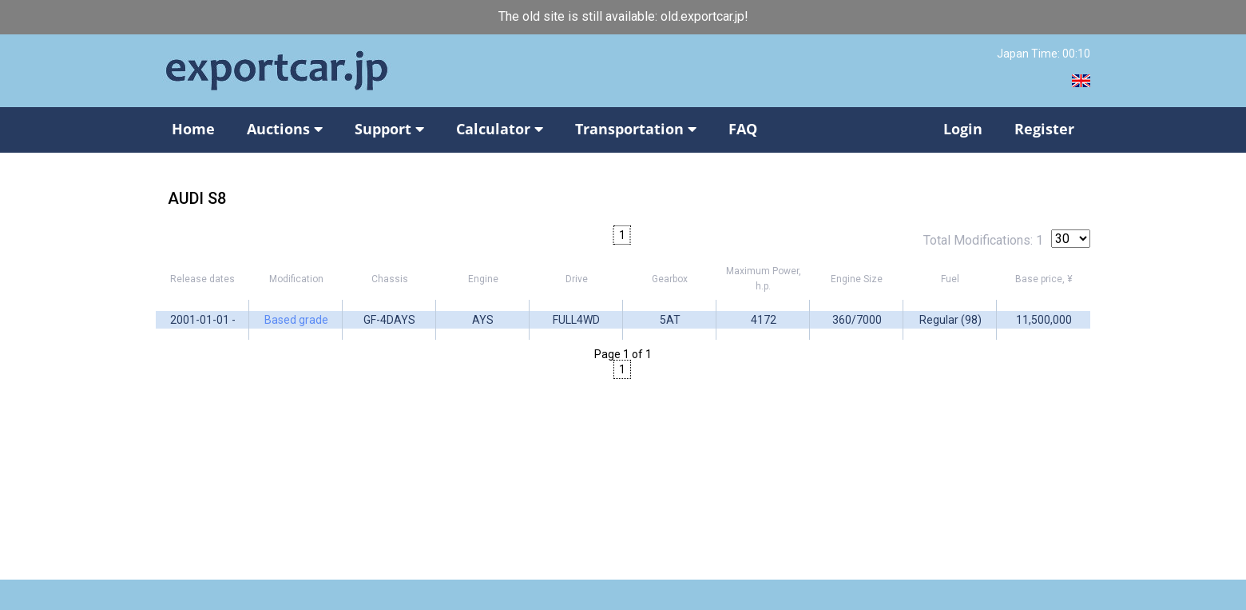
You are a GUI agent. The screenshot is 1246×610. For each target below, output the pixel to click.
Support (389, 128)
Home (193, 128)
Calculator (499, 128)
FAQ (742, 128)
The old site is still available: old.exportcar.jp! (623, 16)
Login (962, 128)
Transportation (635, 128)
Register (1044, 128)
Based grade (296, 319)
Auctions (285, 128)
